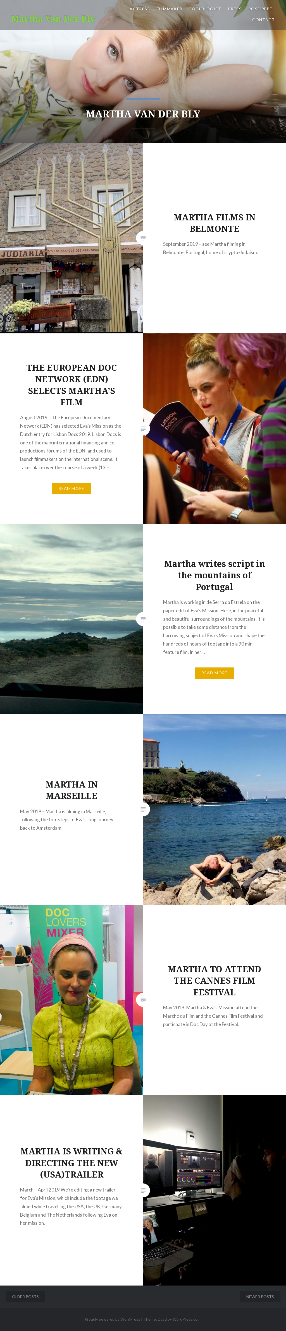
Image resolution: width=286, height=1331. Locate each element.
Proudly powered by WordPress (112, 1319)
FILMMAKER (170, 8)
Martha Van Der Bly (53, 18)
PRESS (235, 8)
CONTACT (263, 19)
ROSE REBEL (261, 8)
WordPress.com (187, 1319)
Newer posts (260, 1296)
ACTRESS (140, 8)
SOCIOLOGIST (205, 8)
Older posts (25, 1296)
